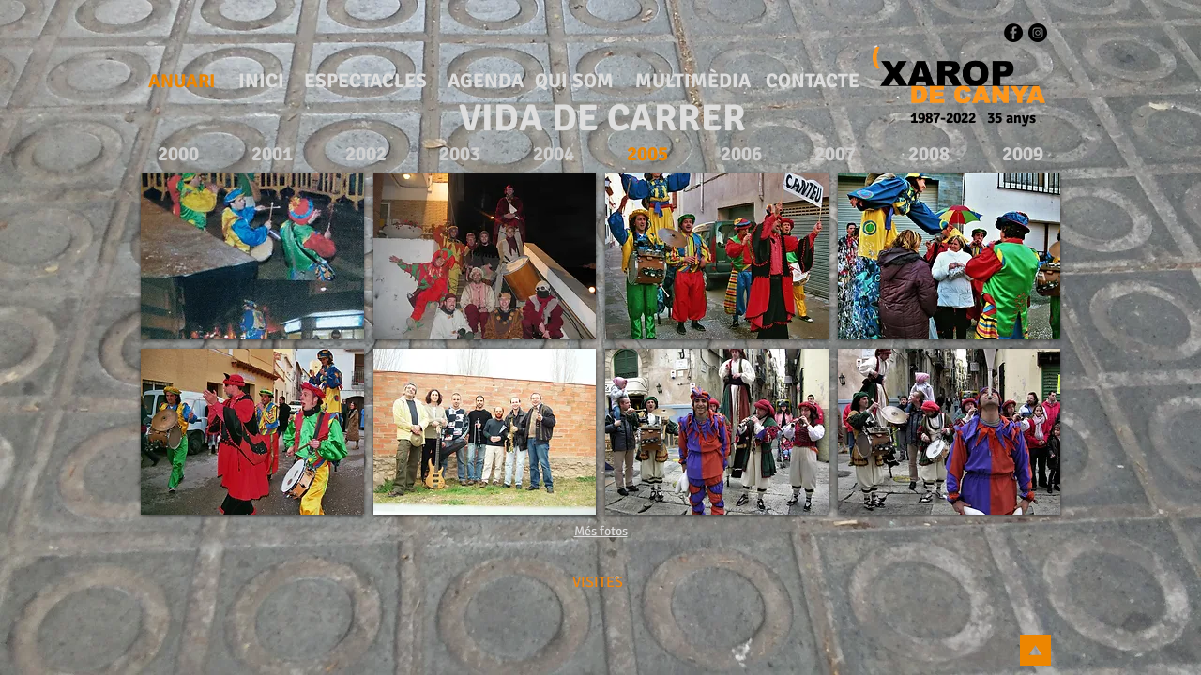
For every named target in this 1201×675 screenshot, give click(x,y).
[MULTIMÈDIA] (693, 81)
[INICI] (261, 81)
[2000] (178, 154)
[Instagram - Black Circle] (1037, 32)
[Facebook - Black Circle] (1013, 32)
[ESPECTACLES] (365, 81)
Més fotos (601, 531)
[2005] (647, 154)
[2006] (741, 154)
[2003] (459, 154)
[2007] (834, 154)
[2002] (365, 154)
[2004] (553, 154)
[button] (252, 256)
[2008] (928, 154)
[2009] (1022, 154)
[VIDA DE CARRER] (602, 118)
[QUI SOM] (573, 81)
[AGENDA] (485, 81)
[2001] (272, 154)
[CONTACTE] (812, 81)
